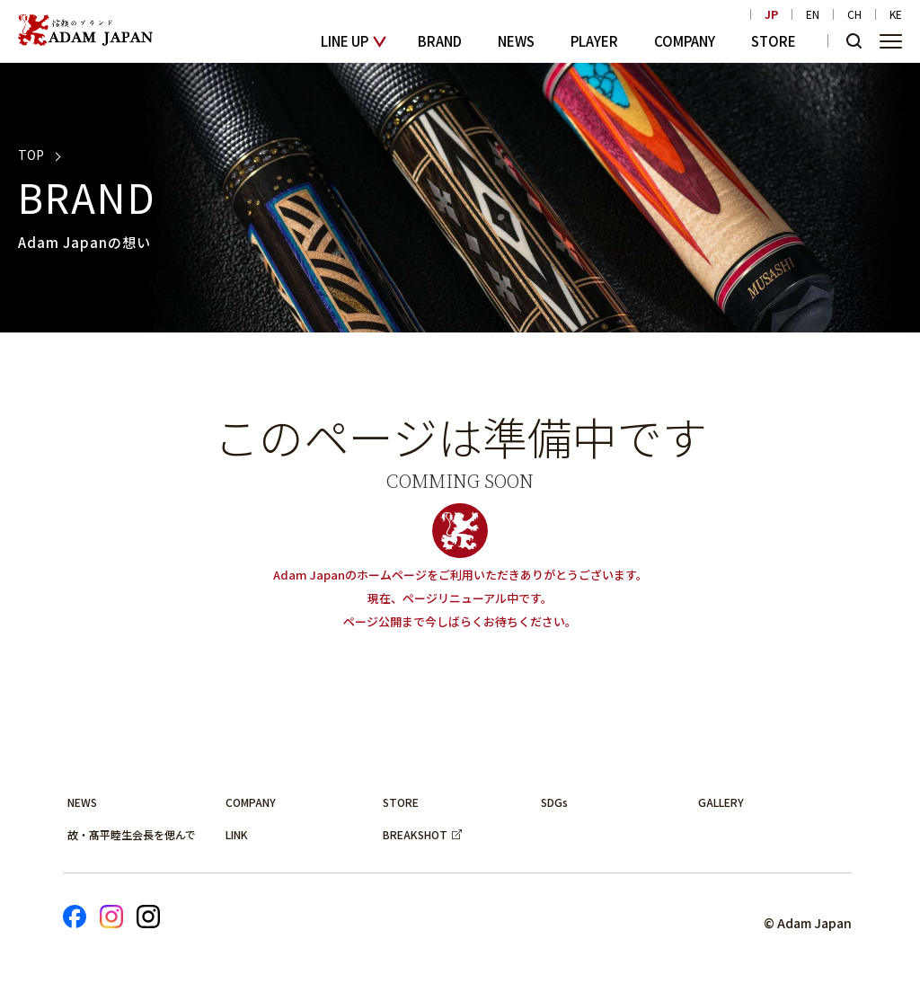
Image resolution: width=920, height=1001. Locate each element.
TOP (31, 155)
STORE (773, 40)
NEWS (516, 40)
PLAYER (594, 40)
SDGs (554, 802)
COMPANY (684, 40)
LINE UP (344, 40)
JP (771, 14)
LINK (237, 834)
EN (812, 14)
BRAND (440, 40)
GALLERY (721, 802)
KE (895, 14)
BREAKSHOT (415, 834)
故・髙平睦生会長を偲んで (131, 834)
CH (854, 14)
